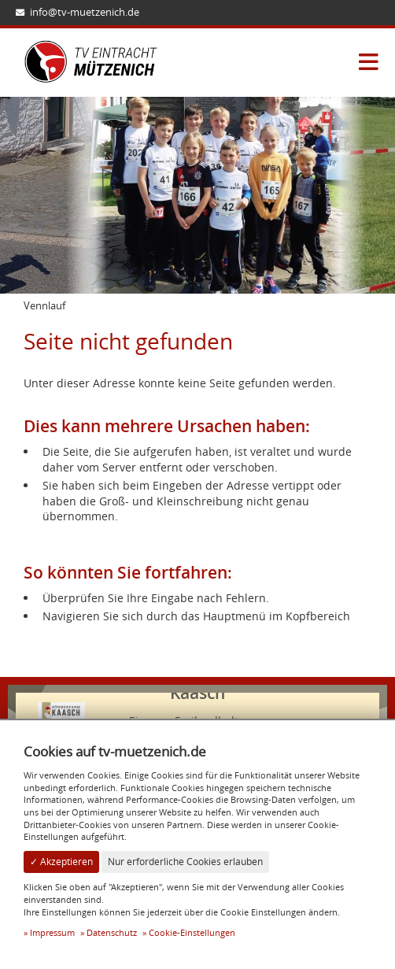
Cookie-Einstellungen (192, 932)
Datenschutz (112, 932)
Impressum (52, 932)
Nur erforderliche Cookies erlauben (185, 861)
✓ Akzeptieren (61, 861)
